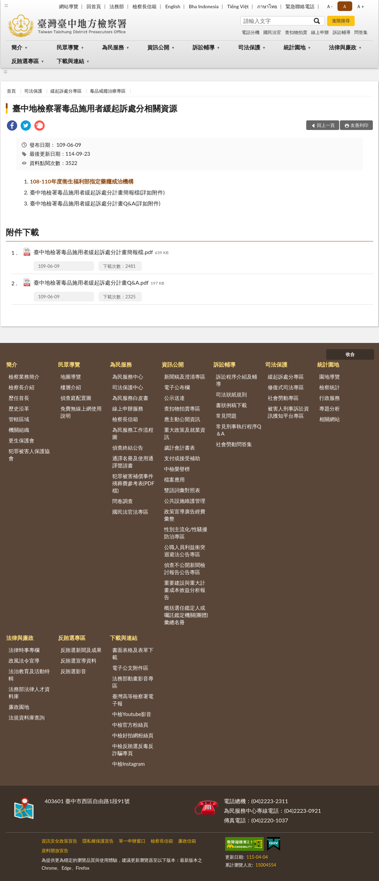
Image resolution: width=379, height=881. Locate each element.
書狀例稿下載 (231, 405)
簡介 (16, 47)
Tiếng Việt (238, 6)
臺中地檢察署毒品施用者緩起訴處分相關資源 (94, 108)
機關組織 (19, 430)
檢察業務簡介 (24, 376)
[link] (12, 126)
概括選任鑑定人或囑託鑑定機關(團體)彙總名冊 (186, 615)
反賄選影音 (73, 671)
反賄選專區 (25, 61)
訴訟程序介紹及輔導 (236, 380)
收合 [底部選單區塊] (350, 354)
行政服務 (329, 398)
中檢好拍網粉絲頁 (132, 735)
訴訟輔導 (342, 32)
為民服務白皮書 (130, 398)
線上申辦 (320, 32)
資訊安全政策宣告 (59, 841)
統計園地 (295, 47)
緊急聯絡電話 (300, 6)
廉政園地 (19, 707)
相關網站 (329, 419)
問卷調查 (122, 501)
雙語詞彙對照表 (182, 490)
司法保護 (249, 47)
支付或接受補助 (182, 458)
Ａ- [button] (329, 6)
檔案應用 (174, 479)
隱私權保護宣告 (98, 841)
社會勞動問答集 (234, 444)
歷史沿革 (19, 408)
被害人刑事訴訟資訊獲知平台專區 (288, 412)
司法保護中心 (127, 387)
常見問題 (226, 416)
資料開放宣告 (55, 850)
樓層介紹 (70, 387)
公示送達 (174, 398)
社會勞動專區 (283, 398)
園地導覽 (329, 376)
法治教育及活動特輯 (29, 674)
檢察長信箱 (145, 6)
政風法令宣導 (24, 660)
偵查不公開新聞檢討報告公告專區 (184, 568)
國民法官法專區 (130, 512)
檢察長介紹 (21, 387)
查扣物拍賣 (296, 32)
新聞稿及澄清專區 (184, 376)
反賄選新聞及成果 (81, 650)
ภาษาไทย (267, 6)
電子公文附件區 (130, 668)
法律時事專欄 (24, 650)
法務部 (117, 6)
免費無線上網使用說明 (81, 412)
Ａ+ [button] (360, 6)
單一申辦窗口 (132, 841)
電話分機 (251, 32)
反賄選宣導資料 (78, 660)
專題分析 (329, 408)
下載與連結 (70, 61)
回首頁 (94, 6)
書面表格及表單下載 (132, 653)
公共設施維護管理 (184, 501)
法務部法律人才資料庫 (29, 692)
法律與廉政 (342, 47)
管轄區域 (19, 419)
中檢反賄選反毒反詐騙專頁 (132, 749)
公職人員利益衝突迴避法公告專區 (184, 550)
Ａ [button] (344, 6)
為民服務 (113, 47)
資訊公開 (158, 47)
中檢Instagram (128, 764)
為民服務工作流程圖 (132, 433)
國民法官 (272, 32)
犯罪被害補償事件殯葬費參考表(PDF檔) (133, 483)
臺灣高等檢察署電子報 (132, 699)
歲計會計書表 (179, 447)
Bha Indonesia (204, 6)
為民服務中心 (127, 376)
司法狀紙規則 (231, 394)
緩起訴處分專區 (66, 91)
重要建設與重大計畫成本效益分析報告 (184, 590)
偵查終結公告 (127, 447)
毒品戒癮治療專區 (108, 91)
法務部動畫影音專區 (132, 682)
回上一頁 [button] (326, 125)
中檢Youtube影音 (132, 714)
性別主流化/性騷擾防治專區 (186, 532)
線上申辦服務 (127, 408)
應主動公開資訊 (182, 419)
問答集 (361, 32)
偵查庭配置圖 (75, 398)
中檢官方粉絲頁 (130, 725)
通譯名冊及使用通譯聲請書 (132, 461)
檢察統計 (329, 387)
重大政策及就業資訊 (184, 433)
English (172, 6)
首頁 (11, 91)
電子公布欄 (177, 387)
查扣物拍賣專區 (182, 408)
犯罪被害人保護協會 (29, 454)
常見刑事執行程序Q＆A (238, 430)
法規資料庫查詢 (27, 717)
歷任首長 (19, 398)
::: (6, 5)
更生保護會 (21, 440)
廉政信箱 (187, 841)
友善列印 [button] (359, 125)
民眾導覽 (68, 47)
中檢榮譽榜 (177, 469)
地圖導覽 (70, 376)
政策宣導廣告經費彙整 (184, 515)
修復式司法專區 (286, 387)
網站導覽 (68, 6)
